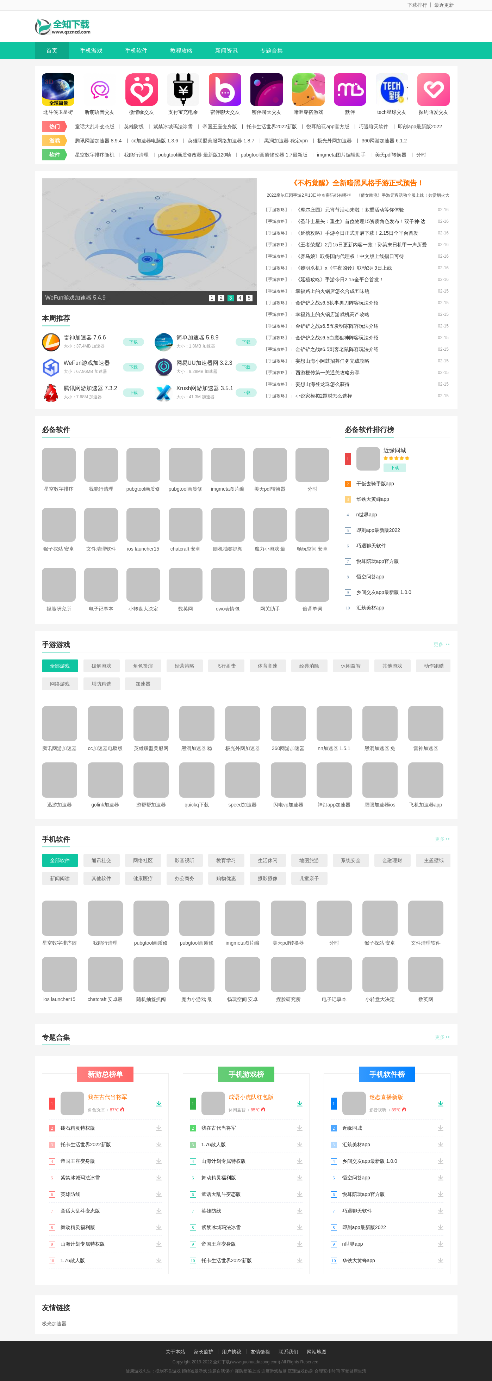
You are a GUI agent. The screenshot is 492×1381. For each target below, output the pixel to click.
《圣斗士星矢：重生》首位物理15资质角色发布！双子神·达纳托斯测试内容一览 (360, 223)
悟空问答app (370, 576)
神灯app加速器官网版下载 (334, 807)
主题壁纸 (434, 860)
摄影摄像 (268, 878)
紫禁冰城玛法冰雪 (173, 126)
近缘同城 (395, 450)
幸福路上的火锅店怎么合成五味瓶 (332, 291)
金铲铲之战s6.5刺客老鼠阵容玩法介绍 (337, 349)
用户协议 (232, 1351)
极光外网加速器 (334, 140)
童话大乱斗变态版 (94, 126)
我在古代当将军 (107, 1097)
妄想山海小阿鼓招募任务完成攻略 (332, 361)
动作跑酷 (434, 666)
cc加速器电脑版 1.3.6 (154, 140)
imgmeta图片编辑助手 (341, 155)
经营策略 (184, 666)
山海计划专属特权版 (83, 1244)
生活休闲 (268, 860)
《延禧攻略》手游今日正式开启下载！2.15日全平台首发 (356, 233)
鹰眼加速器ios (380, 805)
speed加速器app (242, 807)
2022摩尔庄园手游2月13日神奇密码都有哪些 (309, 195)
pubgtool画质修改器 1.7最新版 (274, 155)
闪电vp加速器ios (288, 807)
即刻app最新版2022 (420, 126)
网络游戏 (60, 684)
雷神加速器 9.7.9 (425, 750)
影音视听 (184, 860)
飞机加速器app (425, 805)
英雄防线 (134, 126)
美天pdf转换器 (390, 155)
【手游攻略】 (276, 209)
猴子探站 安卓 (58, 549)
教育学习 (226, 860)
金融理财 (392, 860)
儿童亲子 (309, 878)
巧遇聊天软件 (373, 126)
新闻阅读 (60, 878)
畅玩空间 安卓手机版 (312, 551)
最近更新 (444, 5)
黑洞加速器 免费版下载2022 (380, 750)
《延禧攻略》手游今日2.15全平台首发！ (339, 279)
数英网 (185, 609)
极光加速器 (54, 1323)
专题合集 (271, 51)
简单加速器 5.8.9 (197, 337)
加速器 (143, 684)
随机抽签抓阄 (228, 549)
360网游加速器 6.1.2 (384, 140)
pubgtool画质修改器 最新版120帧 (194, 155)
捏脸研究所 (58, 609)
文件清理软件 (101, 549)
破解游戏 (101, 666)
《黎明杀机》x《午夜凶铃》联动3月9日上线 (343, 268)
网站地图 (316, 1351)
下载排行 (417, 5)
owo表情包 (228, 609)
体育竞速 (268, 666)
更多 (441, 644)
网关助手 (270, 609)
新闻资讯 (226, 51)
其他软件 (101, 878)
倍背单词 (312, 609)
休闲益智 (351, 666)
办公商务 (184, 878)
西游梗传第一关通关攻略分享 (327, 372)
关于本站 (175, 1351)
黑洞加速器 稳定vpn (286, 140)
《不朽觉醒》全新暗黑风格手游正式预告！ (357, 183)
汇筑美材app (370, 607)
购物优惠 (226, 878)
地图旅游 (309, 860)
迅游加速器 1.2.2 (59, 807)
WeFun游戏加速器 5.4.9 (87, 363)
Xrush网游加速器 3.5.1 (204, 388)
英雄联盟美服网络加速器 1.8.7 (221, 140)
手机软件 (136, 51)
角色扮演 (143, 666)
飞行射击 (226, 666)
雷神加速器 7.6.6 (85, 337)
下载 (133, 341)
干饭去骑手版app (375, 483)
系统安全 (351, 860)
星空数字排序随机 (94, 155)
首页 (51, 51)
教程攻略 (181, 51)
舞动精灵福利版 (78, 1227)
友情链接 (260, 1351)
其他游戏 (392, 666)
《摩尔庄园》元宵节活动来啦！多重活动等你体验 (349, 210)
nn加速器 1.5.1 (334, 748)
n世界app (366, 514)
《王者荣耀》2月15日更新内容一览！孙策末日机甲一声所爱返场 (361, 246)
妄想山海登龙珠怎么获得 (322, 384)
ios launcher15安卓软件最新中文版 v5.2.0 (143, 551)
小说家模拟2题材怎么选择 (324, 396)
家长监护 (203, 1351)
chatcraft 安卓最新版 (185, 551)
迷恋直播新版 (386, 1097)
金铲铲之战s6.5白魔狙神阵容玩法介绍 (337, 337)
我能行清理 (136, 155)
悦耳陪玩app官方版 (327, 126)
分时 (421, 155)
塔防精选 (101, 684)
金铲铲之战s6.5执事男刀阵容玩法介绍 (337, 303)
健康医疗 (143, 878)
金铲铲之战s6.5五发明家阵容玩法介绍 (337, 326)
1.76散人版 (73, 1260)
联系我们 (288, 1351)
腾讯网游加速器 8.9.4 (98, 140)
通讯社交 (101, 860)
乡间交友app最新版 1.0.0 (383, 592)
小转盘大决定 (143, 609)
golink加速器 (105, 805)
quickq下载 (196, 805)
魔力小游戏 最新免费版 (270, 551)
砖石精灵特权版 (78, 1128)
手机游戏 (91, 51)
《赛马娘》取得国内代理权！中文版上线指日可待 (349, 256)
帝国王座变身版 (220, 126)
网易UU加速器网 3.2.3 (204, 363)
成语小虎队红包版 (251, 1097)
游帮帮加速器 (151, 805)
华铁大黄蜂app (372, 499)
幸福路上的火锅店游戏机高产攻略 (332, 314)
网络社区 (143, 860)
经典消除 (309, 666)
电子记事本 (101, 609)
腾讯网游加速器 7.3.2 (90, 388)
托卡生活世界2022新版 (272, 126)
